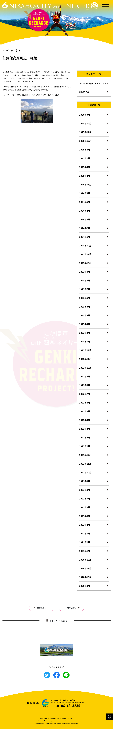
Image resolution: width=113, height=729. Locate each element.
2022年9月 (84, 376)
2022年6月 (84, 402)
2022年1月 (84, 446)
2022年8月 (84, 385)
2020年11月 (85, 568)
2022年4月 (84, 420)
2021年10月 (85, 472)
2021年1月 (84, 550)
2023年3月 (84, 324)
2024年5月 (84, 201)
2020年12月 (85, 559)
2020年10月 (85, 577)
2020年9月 (84, 585)
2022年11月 (85, 359)
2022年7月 (84, 393)
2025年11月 (85, 132)
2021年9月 (84, 481)
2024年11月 (85, 184)
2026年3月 (84, 114)
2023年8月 (84, 280)
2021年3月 (84, 533)
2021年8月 (84, 489)
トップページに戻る (58, 620)
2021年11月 (85, 463)
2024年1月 (84, 236)
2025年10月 (85, 140)
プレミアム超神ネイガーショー (92, 83)
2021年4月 (84, 524)
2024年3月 (84, 219)
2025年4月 (84, 167)
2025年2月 (84, 175)
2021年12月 (85, 454)
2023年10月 (85, 263)
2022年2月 (84, 437)
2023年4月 (84, 315)
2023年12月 (85, 245)
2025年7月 (84, 158)
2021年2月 (84, 542)
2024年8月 (84, 193)
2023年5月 (84, 306)
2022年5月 (84, 411)
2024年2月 (84, 228)
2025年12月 (85, 123)
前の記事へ (41, 608)
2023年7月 (84, 289)
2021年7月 (84, 498)
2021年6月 (84, 507)
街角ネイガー (85, 91)
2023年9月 (84, 271)
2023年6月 (84, 297)
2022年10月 (85, 367)
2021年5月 (84, 516)
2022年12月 (85, 350)
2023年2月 (84, 332)
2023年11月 (85, 254)
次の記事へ (71, 608)
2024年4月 (84, 210)
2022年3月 (84, 428)
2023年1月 (84, 341)
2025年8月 (84, 149)
